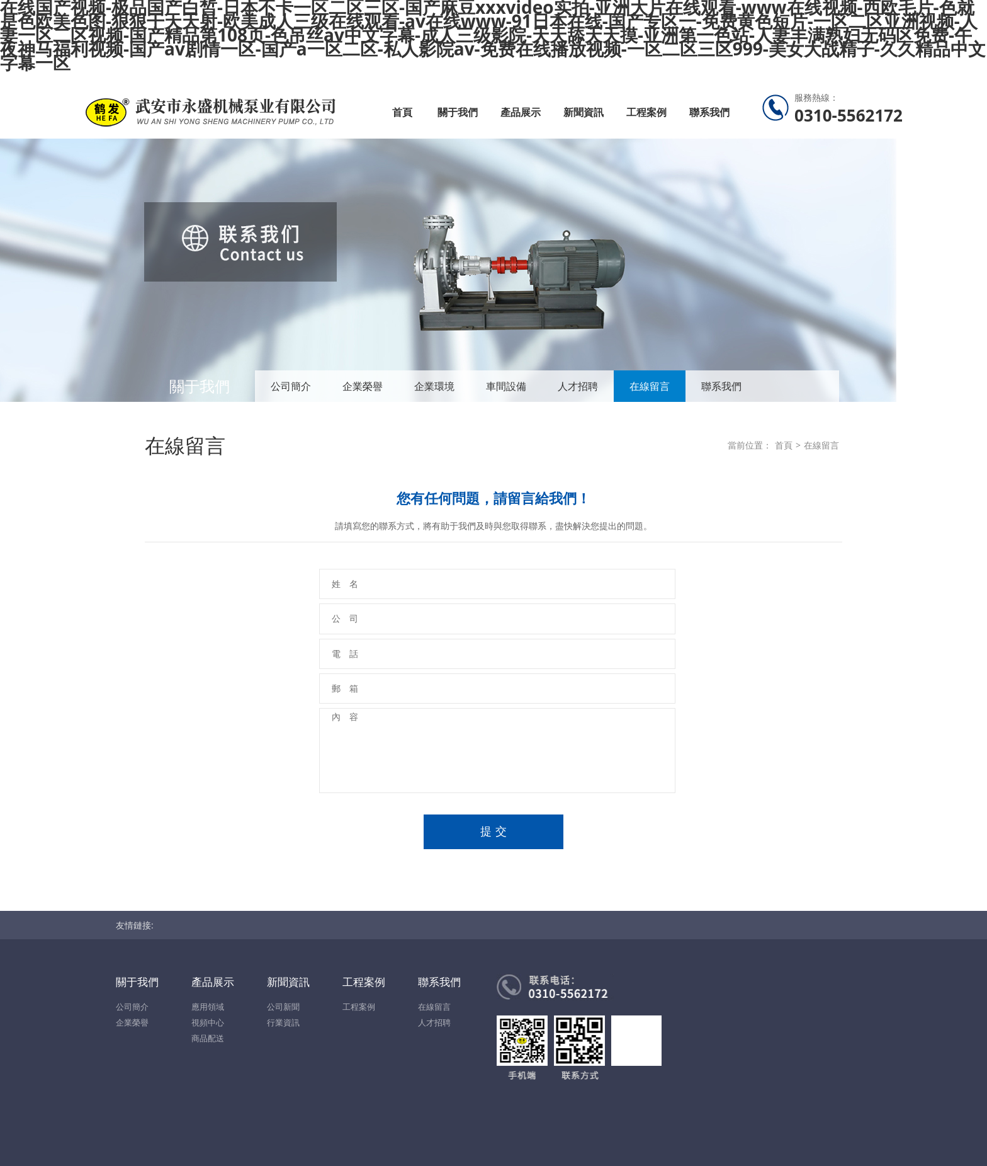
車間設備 (506, 386)
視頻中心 (207, 1022)
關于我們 (457, 112)
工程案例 (646, 112)
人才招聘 (578, 386)
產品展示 (520, 112)
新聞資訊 (583, 112)
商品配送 (207, 1038)
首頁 (402, 112)
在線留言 (649, 386)
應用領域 (207, 1006)
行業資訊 (283, 1022)
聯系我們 (709, 112)
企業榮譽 (362, 386)
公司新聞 (283, 1006)
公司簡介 (291, 386)
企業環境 (434, 386)
